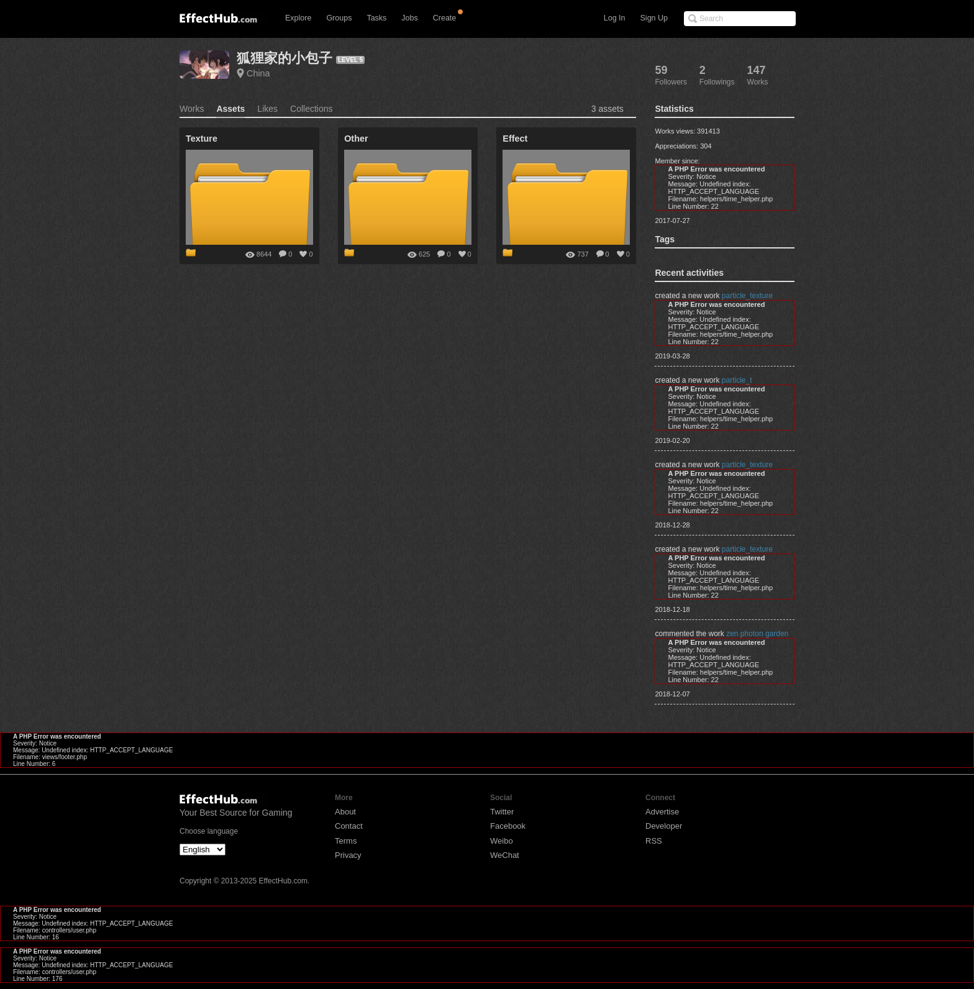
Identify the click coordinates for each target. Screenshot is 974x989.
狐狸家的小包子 (284, 58)
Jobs (409, 18)
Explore (298, 18)
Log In (615, 18)
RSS (653, 840)
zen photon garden (757, 633)
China (258, 73)
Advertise (662, 811)
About (345, 811)
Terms (346, 840)
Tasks (376, 18)
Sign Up (654, 18)
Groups (339, 18)
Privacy (348, 855)
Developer (663, 826)
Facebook (508, 826)
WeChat (504, 855)
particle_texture (747, 295)
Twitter (502, 811)
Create (445, 18)
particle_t (737, 380)
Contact (349, 826)
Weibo (501, 840)
